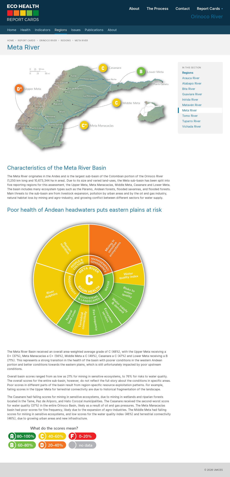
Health (25, 30)
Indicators (42, 30)
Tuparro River (191, 121)
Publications (94, 30)
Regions (61, 30)
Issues (75, 30)
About (134, 8)
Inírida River (190, 99)
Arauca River (190, 78)
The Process (157, 8)
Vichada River (191, 126)
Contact (183, 8)
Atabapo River (191, 83)
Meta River (189, 110)
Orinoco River (48, 40)
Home (11, 30)
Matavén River (192, 105)
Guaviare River (192, 94)
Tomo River (190, 116)
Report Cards (208, 8)
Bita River (188, 89)
